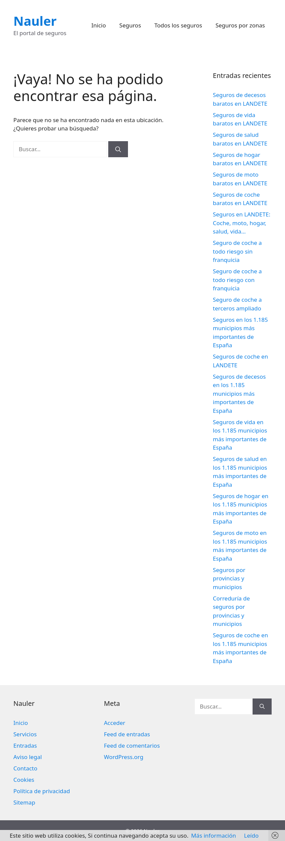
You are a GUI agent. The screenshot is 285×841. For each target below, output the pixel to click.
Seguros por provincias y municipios (229, 578)
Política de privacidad (41, 791)
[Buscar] (118, 149)
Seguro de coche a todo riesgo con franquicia (237, 279)
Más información (213, 835)
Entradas (25, 745)
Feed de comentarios (132, 745)
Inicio (99, 25)
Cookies (23, 779)
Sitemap (24, 802)
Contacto (25, 768)
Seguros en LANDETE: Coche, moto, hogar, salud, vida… (241, 222)
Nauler (34, 20)
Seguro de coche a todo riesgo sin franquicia (237, 251)
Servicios (25, 734)
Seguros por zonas (240, 25)
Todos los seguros (178, 25)
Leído (251, 835)
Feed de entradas (127, 734)
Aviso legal (27, 757)
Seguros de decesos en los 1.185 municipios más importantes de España (239, 393)
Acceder (114, 723)
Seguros (130, 25)
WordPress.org (123, 757)
